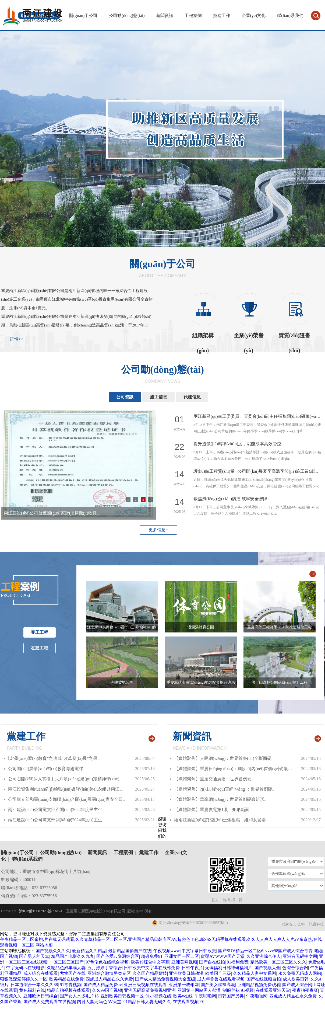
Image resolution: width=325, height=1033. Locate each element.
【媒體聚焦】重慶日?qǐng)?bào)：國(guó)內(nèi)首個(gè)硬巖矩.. (234, 768)
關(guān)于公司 (83, 15)
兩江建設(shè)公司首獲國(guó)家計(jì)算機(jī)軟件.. (51, 513)
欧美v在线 (183, 996)
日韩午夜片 (192, 967)
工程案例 (193, 15)
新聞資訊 (164, 15)
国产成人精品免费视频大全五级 (165, 979)
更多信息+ (158, 529)
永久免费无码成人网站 (299, 973)
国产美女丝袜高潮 (218, 984)
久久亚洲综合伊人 (263, 956)
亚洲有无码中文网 (300, 956)
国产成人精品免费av (102, 984)
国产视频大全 (267, 967)
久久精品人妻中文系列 (254, 973)
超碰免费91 (151, 956)
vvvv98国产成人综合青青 (289, 950)
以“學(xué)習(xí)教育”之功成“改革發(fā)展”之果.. (54, 758)
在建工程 (39, 648)
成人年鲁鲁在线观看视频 (221, 979)
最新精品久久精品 (89, 950)
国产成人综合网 (297, 984)
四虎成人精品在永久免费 (109, 979)
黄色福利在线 (32, 990)
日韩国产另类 (231, 996)
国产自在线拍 (212, 962)
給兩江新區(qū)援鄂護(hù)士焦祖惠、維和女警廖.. (221, 820)
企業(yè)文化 (254, 15)
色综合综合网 (295, 967)
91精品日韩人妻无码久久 (147, 1001)
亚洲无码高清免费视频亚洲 (150, 990)
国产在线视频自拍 (263, 979)
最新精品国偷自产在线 (129, 950)
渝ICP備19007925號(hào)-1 (40, 911)
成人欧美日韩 (296, 979)
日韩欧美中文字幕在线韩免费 (152, 967)
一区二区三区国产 (66, 962)
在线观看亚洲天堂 (273, 990)
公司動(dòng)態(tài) (126, 15)
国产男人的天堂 (34, 956)
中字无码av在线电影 (25, 967)
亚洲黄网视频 (184, 962)
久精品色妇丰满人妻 (66, 967)
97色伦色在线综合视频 (107, 962)
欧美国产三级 (218, 973)
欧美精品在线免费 (66, 979)
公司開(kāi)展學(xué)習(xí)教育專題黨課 (45, 768)
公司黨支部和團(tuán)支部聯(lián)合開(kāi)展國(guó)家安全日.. (66, 799)
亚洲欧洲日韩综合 (40, 996)
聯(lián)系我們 (290, 15)
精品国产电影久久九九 (72, 956)
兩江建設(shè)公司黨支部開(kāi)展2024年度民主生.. (56, 820)
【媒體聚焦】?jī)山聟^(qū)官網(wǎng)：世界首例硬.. (224, 789)
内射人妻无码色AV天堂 (99, 1001)
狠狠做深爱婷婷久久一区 (23, 979)
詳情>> (16, 339)
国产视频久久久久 (53, 950)
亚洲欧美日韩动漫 (186, 973)
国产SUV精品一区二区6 (240, 950)
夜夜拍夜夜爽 (305, 990)
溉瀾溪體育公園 (201, 627)
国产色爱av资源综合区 (117, 956)
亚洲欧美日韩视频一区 (122, 996)
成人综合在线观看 (40, 973)
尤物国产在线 (73, 973)
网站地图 (44, 945)
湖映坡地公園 (122, 682)
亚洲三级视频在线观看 (145, 984)
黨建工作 (221, 15)
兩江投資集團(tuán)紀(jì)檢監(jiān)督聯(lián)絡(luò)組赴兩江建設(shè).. (73, 789)
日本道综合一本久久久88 (34, 984)
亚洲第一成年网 (184, 984)
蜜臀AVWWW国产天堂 (222, 956)
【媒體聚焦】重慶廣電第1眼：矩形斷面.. (213, 809)
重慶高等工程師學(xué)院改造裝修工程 (279, 627)
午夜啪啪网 (205, 996)
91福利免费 (237, 962)
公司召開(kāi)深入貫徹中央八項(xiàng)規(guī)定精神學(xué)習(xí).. (70, 779)
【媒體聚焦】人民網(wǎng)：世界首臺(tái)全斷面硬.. (224, 758)
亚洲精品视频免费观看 (258, 984)
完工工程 (39, 632)
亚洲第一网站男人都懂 (199, 990)
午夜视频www (166, 950)
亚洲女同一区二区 (181, 956)
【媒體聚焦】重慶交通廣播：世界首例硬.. (214, 779)
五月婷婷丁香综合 (104, 967)
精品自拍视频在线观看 (68, 990)
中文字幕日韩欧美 (199, 950)
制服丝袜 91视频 (238, 990)
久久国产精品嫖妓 (150, 973)
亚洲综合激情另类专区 (109, 973)
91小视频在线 (158, 996)
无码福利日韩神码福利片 (228, 967)
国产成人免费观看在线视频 (49, 1001)
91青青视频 (70, 984)
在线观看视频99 (188, 1001)
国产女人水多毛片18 (79, 996)
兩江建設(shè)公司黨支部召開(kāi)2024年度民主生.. (56, 809)
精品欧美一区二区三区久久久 (278, 962)
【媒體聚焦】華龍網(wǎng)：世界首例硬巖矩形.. (220, 799)
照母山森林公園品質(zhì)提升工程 (280, 682)
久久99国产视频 (107, 990)
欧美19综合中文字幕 (150, 962)
